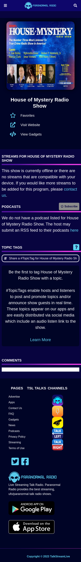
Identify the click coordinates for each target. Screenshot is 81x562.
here (74, 230)
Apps (12, 402)
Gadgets (14, 419)
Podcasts (14, 431)
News (12, 425)
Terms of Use (17, 448)
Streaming (15, 442)
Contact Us (15, 408)
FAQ (11, 413)
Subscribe (69, 206)
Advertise (14, 396)
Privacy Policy (17, 436)
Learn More (40, 339)
